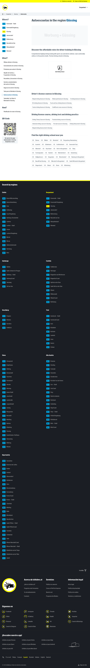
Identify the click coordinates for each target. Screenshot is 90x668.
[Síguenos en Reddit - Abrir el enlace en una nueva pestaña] (56, 616)
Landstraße (7, 400)
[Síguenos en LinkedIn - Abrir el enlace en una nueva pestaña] (34, 621)
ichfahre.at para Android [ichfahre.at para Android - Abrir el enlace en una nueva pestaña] (48, 644)
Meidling (6, 420)
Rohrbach (51, 400)
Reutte (50, 343)
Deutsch (48, 657)
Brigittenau (7, 365)
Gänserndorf (7, 476)
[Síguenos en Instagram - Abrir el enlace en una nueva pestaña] (34, 611)
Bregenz (6, 316)
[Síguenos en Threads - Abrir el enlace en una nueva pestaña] (56, 611)
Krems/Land (7, 496)
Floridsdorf (7, 381)
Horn (5, 484)
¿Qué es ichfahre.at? (29, 584)
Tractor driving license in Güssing (41, 107)
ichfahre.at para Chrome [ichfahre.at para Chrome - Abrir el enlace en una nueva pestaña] (8, 640)
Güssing (16, 14)
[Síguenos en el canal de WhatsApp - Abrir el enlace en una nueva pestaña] (78, 621)
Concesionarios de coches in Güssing (13, 66)
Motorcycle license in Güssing (60, 99)
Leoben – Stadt (8, 226)
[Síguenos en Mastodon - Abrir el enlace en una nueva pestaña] (56, 626)
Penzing (6, 431)
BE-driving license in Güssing (40, 103)
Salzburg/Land (8, 279)
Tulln (5, 539)
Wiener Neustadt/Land (10, 543)
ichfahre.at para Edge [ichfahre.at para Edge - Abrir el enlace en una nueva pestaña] (47, 640)
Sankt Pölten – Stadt (10, 523)
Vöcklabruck (51, 420)
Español (25, 657)
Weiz (5, 253)
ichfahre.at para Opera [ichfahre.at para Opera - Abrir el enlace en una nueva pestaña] (8, 644)
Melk (5, 511)
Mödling (6, 508)
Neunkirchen (7, 519)
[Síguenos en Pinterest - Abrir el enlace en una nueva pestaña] (12, 621)
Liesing (6, 408)
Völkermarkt (51, 294)
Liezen (6, 230)
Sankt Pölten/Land (9, 527)
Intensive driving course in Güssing (41, 124)
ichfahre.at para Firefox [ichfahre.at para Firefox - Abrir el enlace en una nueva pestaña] (28, 640)
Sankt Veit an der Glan (54, 286)
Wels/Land (51, 427)
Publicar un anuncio (51, 584)
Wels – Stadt (51, 423)
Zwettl (6, 558)
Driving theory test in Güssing (77, 124)
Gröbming (7, 210)
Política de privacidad (74, 588)
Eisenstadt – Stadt (9, 24)
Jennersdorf (7, 35)
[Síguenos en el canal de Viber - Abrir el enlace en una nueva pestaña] (34, 626)
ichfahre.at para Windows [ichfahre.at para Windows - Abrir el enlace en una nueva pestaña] (29, 644)
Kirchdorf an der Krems (54, 381)
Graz (5, 206)
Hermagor (51, 271)
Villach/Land (51, 298)
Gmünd (6, 473)
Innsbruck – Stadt (53, 316)
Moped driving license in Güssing (41, 99)
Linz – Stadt (51, 385)
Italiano (37, 657)
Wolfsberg (51, 302)
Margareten (7, 412)
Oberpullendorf (8, 47)
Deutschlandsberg (9, 202)
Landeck (50, 335)
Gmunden (51, 373)
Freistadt (50, 369)
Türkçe (14, 657)
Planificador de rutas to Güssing (12, 112)
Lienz (49, 339)
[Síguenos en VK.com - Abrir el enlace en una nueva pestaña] (56, 621)
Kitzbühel (51, 328)
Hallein (6, 267)
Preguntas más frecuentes (31, 588)
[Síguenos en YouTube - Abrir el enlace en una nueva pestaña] (78, 611)
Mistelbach (7, 515)
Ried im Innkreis (52, 396)
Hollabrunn (7, 480)
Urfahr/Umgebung (53, 416)
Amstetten (7, 461)
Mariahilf (6, 416)
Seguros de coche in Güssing (11, 88)
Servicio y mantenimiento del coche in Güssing (10, 83)
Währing (6, 443)
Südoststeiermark (9, 245)
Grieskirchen (51, 377)
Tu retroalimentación (29, 592)
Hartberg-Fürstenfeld (10, 218)
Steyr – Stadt (51, 412)
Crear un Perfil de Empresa (53, 588)
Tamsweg (6, 282)
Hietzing (6, 389)
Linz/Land (51, 389)
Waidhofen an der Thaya (11, 550)
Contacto (26, 596)
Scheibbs (7, 531)
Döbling (6, 369)
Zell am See (7, 286)
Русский (8, 657)
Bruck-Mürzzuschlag (10, 198)
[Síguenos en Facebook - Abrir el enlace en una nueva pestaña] (12, 611)
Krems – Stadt (8, 500)
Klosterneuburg (8, 488)
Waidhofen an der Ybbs (10, 554)
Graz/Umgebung (8, 214)
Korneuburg (7, 492)
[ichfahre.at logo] (5, 7)
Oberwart (6, 51)
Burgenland (8, 14)
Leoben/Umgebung (9, 233)
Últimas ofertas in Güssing (10, 62)
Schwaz (50, 347)
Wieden (6, 447)
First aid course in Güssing (60, 124)
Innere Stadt (7, 392)
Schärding (51, 404)
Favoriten (7, 377)
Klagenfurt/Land (53, 279)
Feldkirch (7, 328)
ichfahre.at (8, 665)
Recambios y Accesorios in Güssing (13, 78)
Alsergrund (7, 361)
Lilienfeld (7, 504)
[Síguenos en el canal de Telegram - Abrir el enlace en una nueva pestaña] (12, 626)
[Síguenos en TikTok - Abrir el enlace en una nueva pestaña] (12, 616)
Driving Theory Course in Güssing (41, 120)
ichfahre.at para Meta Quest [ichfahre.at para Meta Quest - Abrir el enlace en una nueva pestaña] (29, 649)
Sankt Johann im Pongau (11, 271)
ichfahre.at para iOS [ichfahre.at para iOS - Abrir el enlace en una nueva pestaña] (7, 649)
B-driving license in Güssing (77, 99)
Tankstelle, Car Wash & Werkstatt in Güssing (10, 99)
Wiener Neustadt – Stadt (11, 546)
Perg (49, 392)
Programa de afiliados (52, 596)
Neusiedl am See (8, 43)
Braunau (50, 361)
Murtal (6, 237)
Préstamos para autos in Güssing (12, 69)
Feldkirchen (51, 267)
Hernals (6, 385)
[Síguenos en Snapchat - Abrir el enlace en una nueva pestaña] (78, 616)
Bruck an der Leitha (9, 465)
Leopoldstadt (8, 404)
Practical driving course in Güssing (61, 120)
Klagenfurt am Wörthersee (55, 275)
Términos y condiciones (74, 596)
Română (31, 657)
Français (19, 657)
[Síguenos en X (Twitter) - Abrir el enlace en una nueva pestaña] (34, 616)
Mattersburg (7, 39)
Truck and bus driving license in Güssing (61, 103)
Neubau (6, 423)
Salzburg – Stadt (8, 275)
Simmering (7, 439)
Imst (49, 324)
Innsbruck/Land (52, 320)
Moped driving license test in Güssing (42, 128)
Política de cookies (73, 592)
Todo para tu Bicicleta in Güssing (12, 91)
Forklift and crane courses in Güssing (62, 107)
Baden (6, 469)
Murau (6, 241)
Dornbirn (6, 324)
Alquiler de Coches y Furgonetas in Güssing (10, 74)
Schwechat (7, 535)
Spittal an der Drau (53, 282)
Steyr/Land (51, 408)
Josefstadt (7, 396)
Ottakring (7, 427)
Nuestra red (49, 592)
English (43, 657)
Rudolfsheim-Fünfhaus (10, 435)
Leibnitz (6, 222)
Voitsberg (7, 249)
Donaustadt (7, 373)
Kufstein (50, 332)
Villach (50, 290)
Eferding (50, 365)
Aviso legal (71, 584)
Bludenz (6, 320)
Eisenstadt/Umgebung (10, 28)
